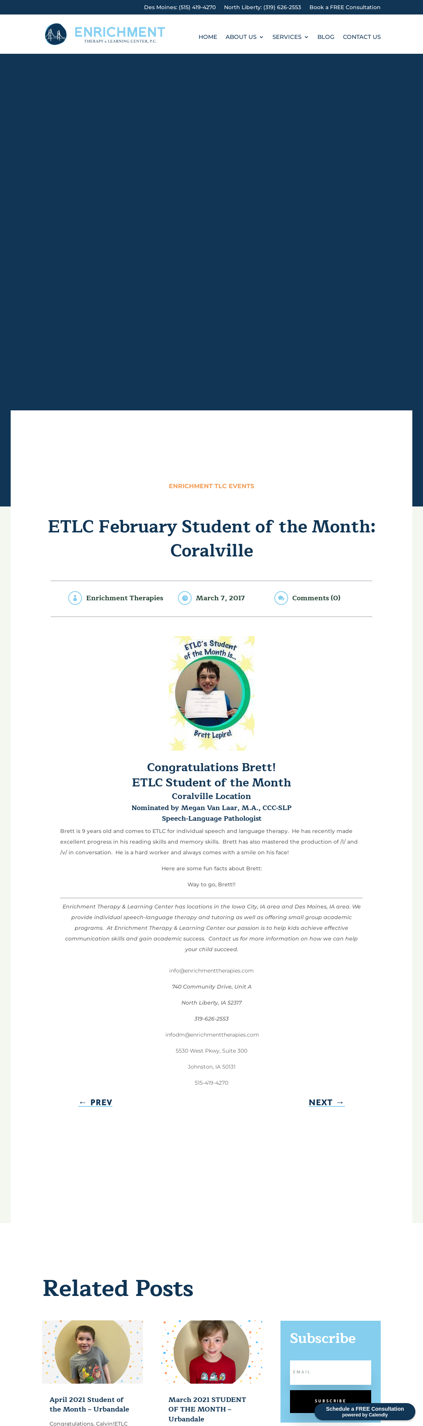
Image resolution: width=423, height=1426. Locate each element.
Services (286, 37)
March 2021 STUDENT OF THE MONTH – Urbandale (207, 1409)
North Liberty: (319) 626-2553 (262, 8)
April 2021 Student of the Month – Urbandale (89, 1404)
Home (208, 37)
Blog (326, 37)
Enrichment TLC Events (211, 486)
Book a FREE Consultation (345, 8)
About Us (241, 37)
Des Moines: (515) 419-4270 (180, 8)
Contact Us (362, 37)
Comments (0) (316, 598)
